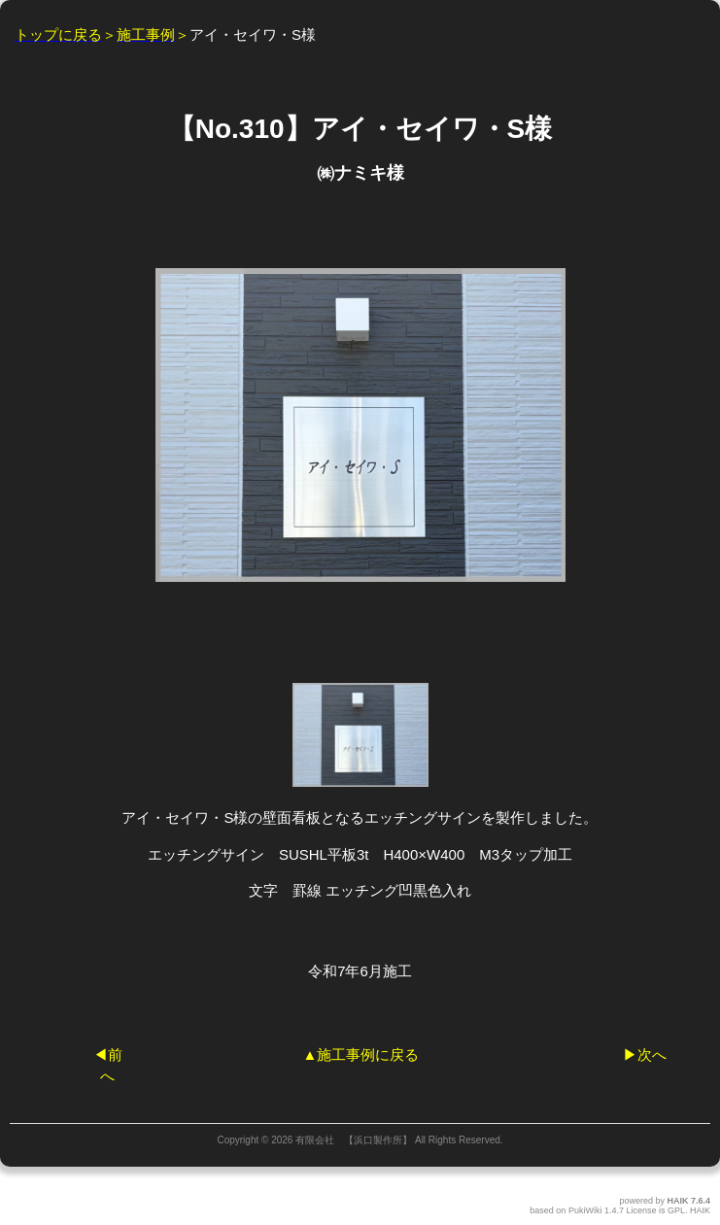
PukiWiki (585, 1210)
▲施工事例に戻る (361, 1054)
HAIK (677, 1201)
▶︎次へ (645, 1054)
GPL (676, 1210)
